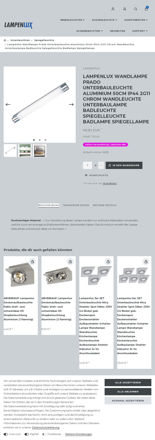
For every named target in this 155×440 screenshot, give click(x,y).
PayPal (34, 434)
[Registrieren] (125, 9)
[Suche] (136, 9)
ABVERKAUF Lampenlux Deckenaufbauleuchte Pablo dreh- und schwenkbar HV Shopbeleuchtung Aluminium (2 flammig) (56, 309)
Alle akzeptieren (128, 382)
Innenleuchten (71, 20)
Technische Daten (76, 205)
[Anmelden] (113, 9)
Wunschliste (96, 175)
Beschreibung (49, 205)
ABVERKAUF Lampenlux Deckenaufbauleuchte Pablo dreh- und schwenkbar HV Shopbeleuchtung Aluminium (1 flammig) (19, 309)
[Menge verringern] (101, 165)
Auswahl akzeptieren (128, 400)
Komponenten (135, 20)
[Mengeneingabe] (87, 165)
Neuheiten (117, 31)
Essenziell (15, 434)
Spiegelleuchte (43, 40)
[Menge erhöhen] (95, 165)
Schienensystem (88, 31)
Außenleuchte (103, 20)
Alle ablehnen (128, 391)
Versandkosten (110, 183)
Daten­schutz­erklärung (45, 427)
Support (138, 31)
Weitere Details (104, 205)
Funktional (54, 434)
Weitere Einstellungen (78, 434)
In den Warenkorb (124, 165)
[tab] (49, 205)
